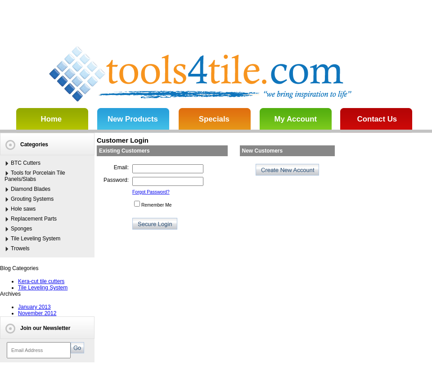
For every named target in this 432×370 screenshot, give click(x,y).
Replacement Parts (34, 219)
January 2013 (34, 307)
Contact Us (377, 119)
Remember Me (152, 205)
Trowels (20, 248)
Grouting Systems (32, 199)
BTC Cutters (25, 163)
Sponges (21, 229)
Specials (214, 119)
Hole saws (23, 209)
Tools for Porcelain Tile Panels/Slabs (34, 176)
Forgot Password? (151, 192)
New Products (133, 119)
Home (51, 119)
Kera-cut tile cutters (41, 281)
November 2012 (37, 313)
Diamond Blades (30, 189)
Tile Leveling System (35, 238)
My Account (295, 119)
